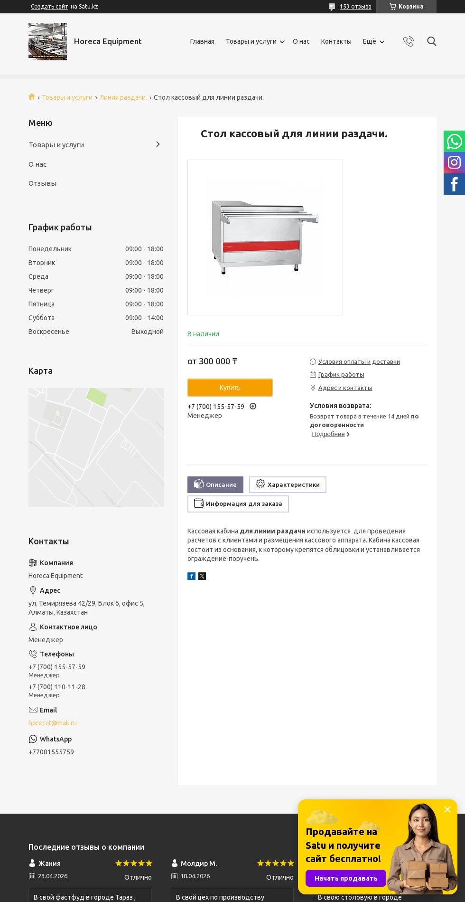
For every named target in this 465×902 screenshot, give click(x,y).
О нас (301, 41)
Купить (230, 387)
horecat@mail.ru (52, 723)
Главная (202, 41)
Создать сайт (49, 6)
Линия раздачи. (123, 97)
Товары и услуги (251, 41)
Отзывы (42, 183)
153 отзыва (356, 6)
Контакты (336, 41)
